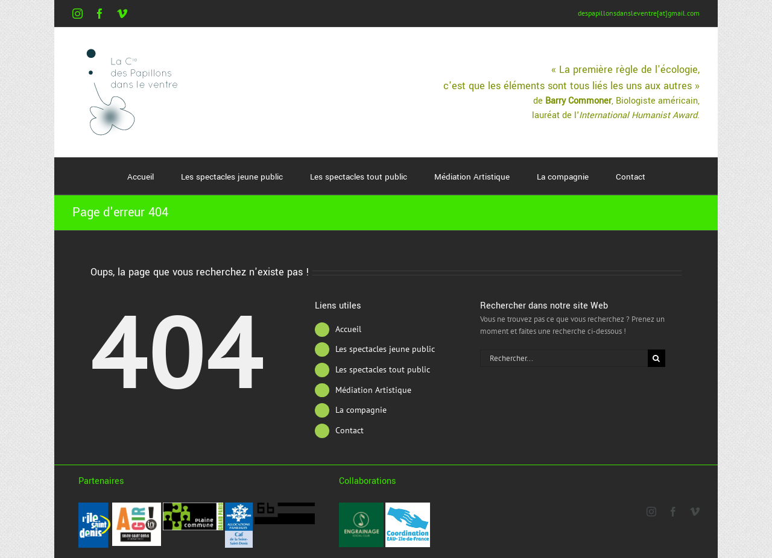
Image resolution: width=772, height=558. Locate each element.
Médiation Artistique (373, 389)
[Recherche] (656, 358)
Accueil (348, 329)
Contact (349, 430)
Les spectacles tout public (382, 369)
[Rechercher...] (564, 358)
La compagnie (361, 409)
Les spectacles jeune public (385, 348)
